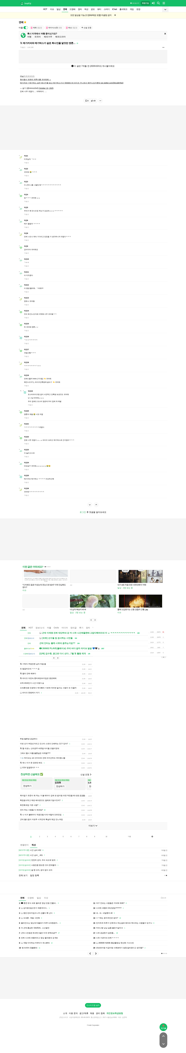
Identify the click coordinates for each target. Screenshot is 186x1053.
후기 (81, 628)
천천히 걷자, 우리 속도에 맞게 (38, 860)
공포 (93, 9)
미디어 (65, 628)
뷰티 (99, 9)
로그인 (83, 512)
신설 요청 (86, 28)
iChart (114, 9)
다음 (129, 836)
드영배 (72, 9)
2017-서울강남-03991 (110, 1017)
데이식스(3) (54, 28)
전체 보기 (23, 875)
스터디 (107, 9)
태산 (71, 28)
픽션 (86, 9)
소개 (65, 1013)
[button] (91, 620)
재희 (36, 28)
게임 (132, 9)
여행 (29, 37)
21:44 (163, 898)
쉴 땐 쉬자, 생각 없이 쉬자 (35, 870)
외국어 (37, 37)
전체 (23, 628)
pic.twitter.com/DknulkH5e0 (112, 83)
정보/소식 (40, 628)
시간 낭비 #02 (31, 850)
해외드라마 (60, 37)
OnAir (56, 628)
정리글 (73, 628)
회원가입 (145, 3)
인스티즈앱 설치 (93, 1005)
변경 (138, 9)
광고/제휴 (83, 1013)
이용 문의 (73, 1013)
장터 (80, 9)
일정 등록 (34, 875)
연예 (65, 9)
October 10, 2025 (46, 88)
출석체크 (123, 9)
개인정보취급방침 (114, 1013)
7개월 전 (22, 47)
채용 (92, 1013)
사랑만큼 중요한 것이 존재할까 (39, 865)
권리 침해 (100, 1013)
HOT (45, 9)
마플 (49, 628)
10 (106, 836)
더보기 (93, 826)
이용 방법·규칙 (134, 3)
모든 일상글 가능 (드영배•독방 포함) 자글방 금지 (90, 15)
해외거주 (48, 37)
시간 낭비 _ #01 (32, 855)
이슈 (52, 9)
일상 (58, 9)
